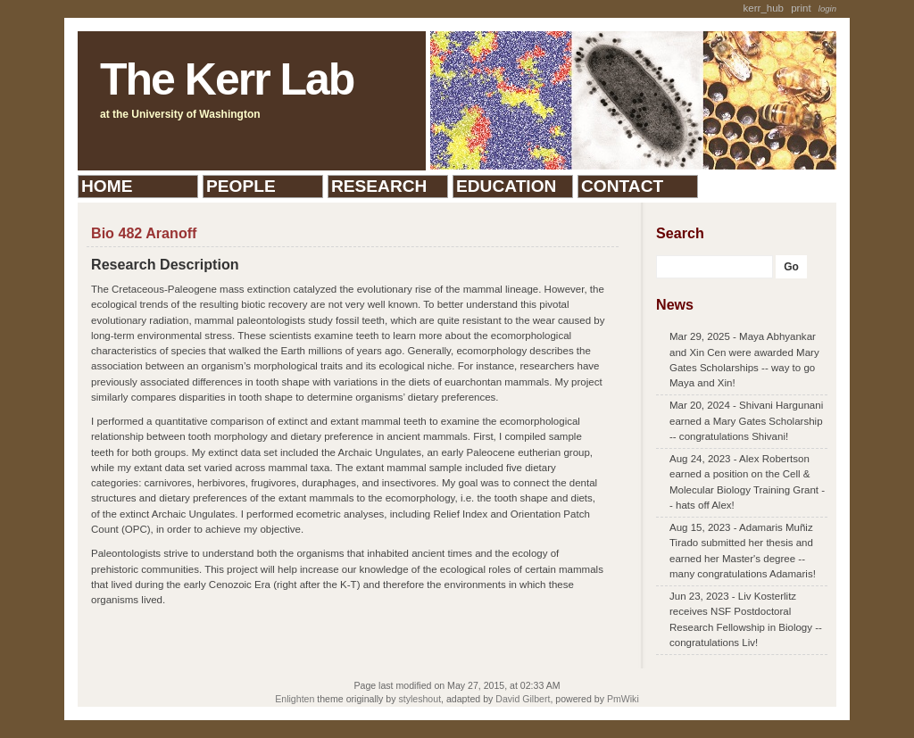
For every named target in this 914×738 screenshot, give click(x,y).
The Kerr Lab (226, 79)
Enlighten (294, 698)
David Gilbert (522, 698)
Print (800, 8)
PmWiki (623, 698)
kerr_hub (764, 8)
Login (827, 8)
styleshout (419, 698)
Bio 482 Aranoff (143, 233)
